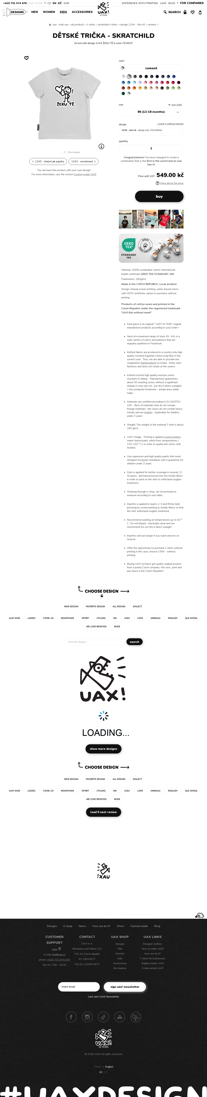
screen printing (172, 439)
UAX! (163, 3)
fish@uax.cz (58, 957)
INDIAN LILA (174, 83)
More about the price (170, 185)
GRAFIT (142, 76)
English (109, 1069)
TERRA (142, 89)
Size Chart (176, 107)
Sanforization (148, 365)
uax (55, 24)
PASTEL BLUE (142, 83)
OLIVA (136, 95)
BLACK (149, 76)
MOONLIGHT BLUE (174, 76)
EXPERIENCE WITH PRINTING (140, 3)
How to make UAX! (152, 951)
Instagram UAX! (87, 1019)
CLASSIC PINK (168, 83)
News (82, 928)
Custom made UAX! (85, 174)
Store (120, 928)
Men (34, 12)
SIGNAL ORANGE (155, 89)
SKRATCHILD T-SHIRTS (108, 24)
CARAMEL (174, 89)
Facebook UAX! (71, 1019)
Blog (157, 928)
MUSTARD (168, 89)
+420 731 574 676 (15, 3)
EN (54, 3)
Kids (63, 12)
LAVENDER (149, 83)
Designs (18, 11)
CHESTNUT (130, 95)
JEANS (155, 76)
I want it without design (170, 126)
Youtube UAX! (119, 1019)
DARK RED (136, 89)
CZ (49, 3)
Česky (97, 1069)
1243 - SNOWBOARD (83, 161)
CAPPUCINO (123, 95)
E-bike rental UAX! (152, 970)
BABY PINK (155, 83)
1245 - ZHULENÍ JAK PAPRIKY (48, 161)
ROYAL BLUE (123, 83)
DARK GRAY (136, 76)
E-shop (68, 928)
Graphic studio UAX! (152, 965)
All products (77, 24)
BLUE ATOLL (136, 83)
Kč (60, 3)
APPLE (142, 95)
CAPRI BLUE (130, 83)
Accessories (82, 12)
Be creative (120, 970)
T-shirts (91, 24)
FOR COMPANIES (192, 3)
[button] (180, 222)
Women (49, 12)
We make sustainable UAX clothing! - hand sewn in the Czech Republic (50, 24)
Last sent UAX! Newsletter (103, 999)
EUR (66, 3)
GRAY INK (168, 76)
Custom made (139, 928)
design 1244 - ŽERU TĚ (132, 24)
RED (123, 89)
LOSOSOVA (161, 83)
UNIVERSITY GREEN (155, 95)
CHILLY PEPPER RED (130, 89)
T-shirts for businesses (152, 961)
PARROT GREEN (149, 95)
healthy (148, 414)
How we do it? (101, 928)
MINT (161, 95)
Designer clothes (152, 946)
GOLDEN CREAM (161, 89)
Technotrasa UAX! (135, 1019)
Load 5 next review (103, 814)
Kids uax (63, 24)
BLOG (171, 3)
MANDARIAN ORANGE (149, 89)
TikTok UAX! (103, 1019)
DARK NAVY (161, 76)
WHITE (123, 76)
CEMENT (152, 24)
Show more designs (103, 751)
